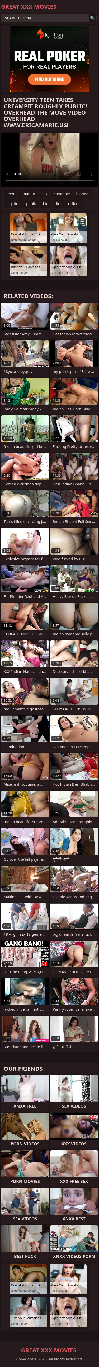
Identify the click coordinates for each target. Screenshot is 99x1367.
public (31, 203)
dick (58, 203)
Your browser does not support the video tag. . (49, 160)
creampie (62, 193)
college (74, 203)
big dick (13, 203)
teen (10, 193)
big (46, 203)
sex (45, 193)
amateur (28, 193)
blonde (82, 193)
